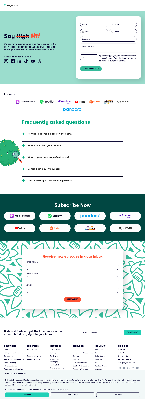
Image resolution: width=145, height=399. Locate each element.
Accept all (26, 395)
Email (29, 284)
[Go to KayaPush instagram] (6, 61)
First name (32, 261)
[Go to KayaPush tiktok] (26, 61)
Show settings (72, 395)
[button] (139, 5)
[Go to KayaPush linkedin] (19, 61)
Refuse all (118, 395)
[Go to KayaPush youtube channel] (33, 61)
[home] (11, 5)
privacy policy (62, 389)
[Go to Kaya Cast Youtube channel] (40, 61)
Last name (32, 273)
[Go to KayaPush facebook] (13, 61)
